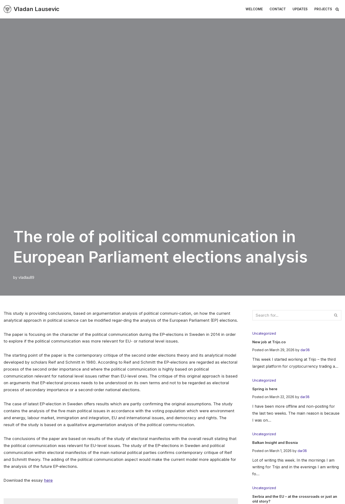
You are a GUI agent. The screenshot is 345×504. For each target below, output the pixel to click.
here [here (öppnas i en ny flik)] (48, 487)
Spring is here (265, 388)
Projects (323, 9)
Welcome (254, 9)
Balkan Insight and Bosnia (276, 442)
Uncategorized (264, 333)
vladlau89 (26, 277)
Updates (300, 9)
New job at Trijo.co (269, 341)
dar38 (305, 350)
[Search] (337, 9)
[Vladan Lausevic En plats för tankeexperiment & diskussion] (31, 9)
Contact (278, 9)
